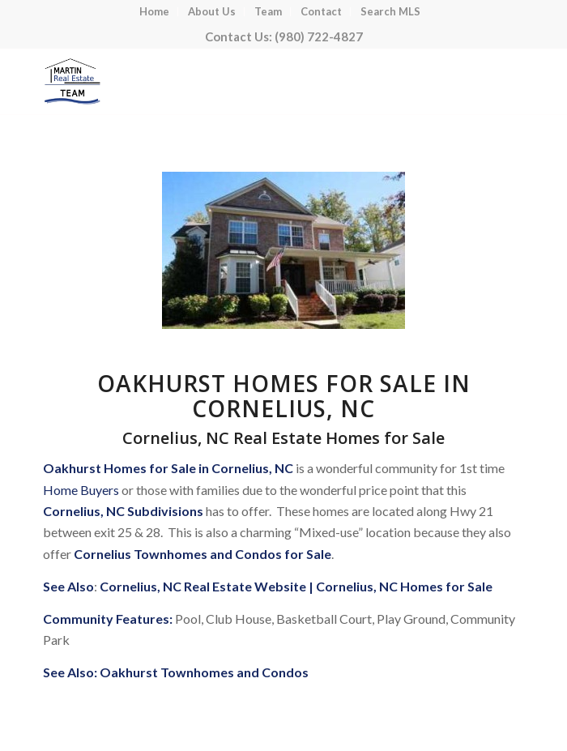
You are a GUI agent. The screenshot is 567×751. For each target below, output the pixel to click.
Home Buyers (81, 489)
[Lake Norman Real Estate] (235, 81)
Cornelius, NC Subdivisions (123, 510)
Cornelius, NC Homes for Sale (404, 586)
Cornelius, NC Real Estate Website (203, 586)
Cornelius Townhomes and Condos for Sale (202, 553)
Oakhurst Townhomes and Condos (204, 672)
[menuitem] (154, 11)
